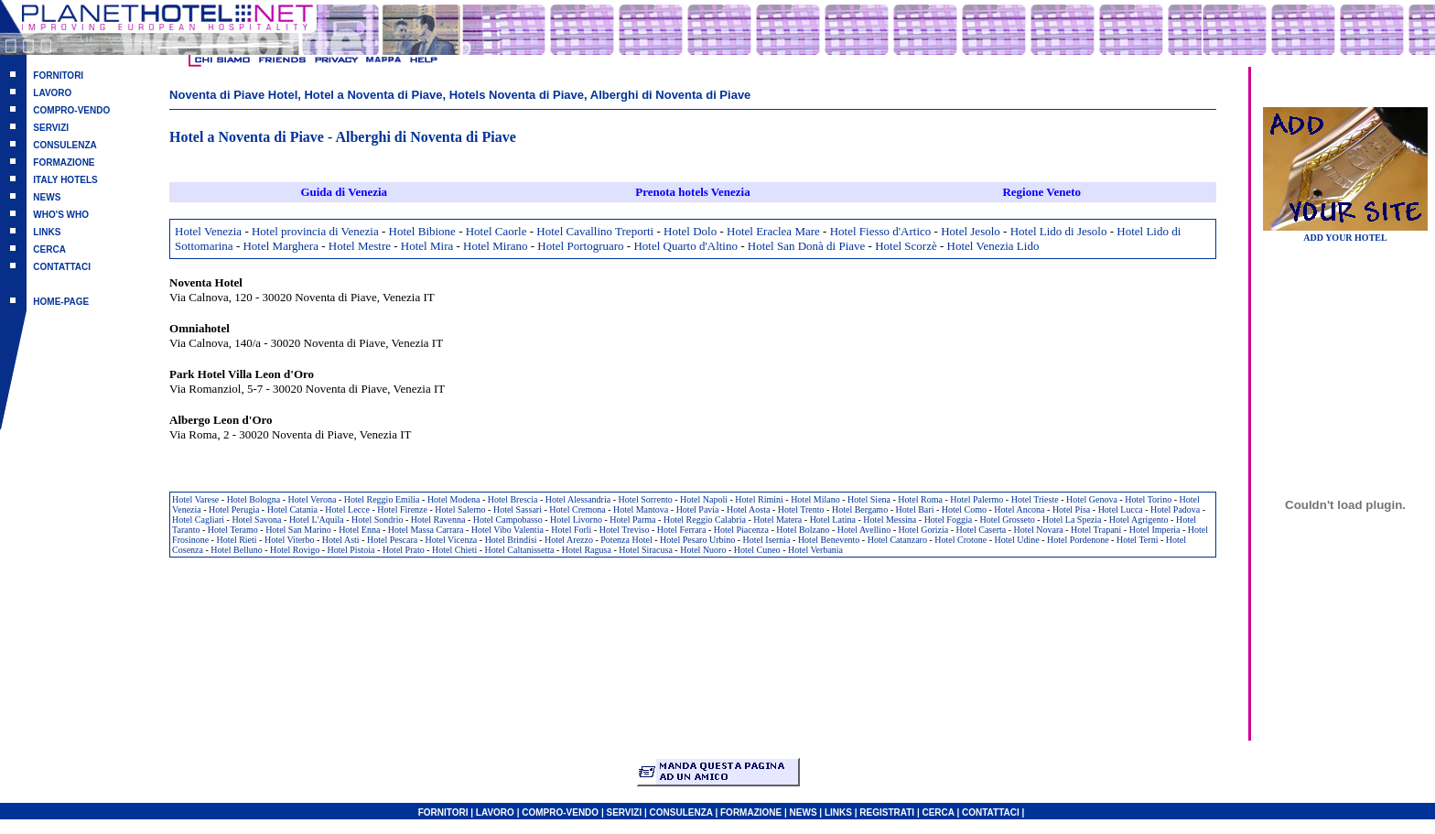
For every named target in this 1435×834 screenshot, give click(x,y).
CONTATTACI (62, 267)
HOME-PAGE (61, 302)
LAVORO (52, 93)
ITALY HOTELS (65, 180)
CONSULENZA (64, 145)
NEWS (46, 197)
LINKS (46, 232)
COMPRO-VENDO (71, 110)
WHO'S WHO (61, 215)
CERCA (49, 249)
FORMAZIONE (63, 162)
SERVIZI (51, 128)
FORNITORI (58, 75)
